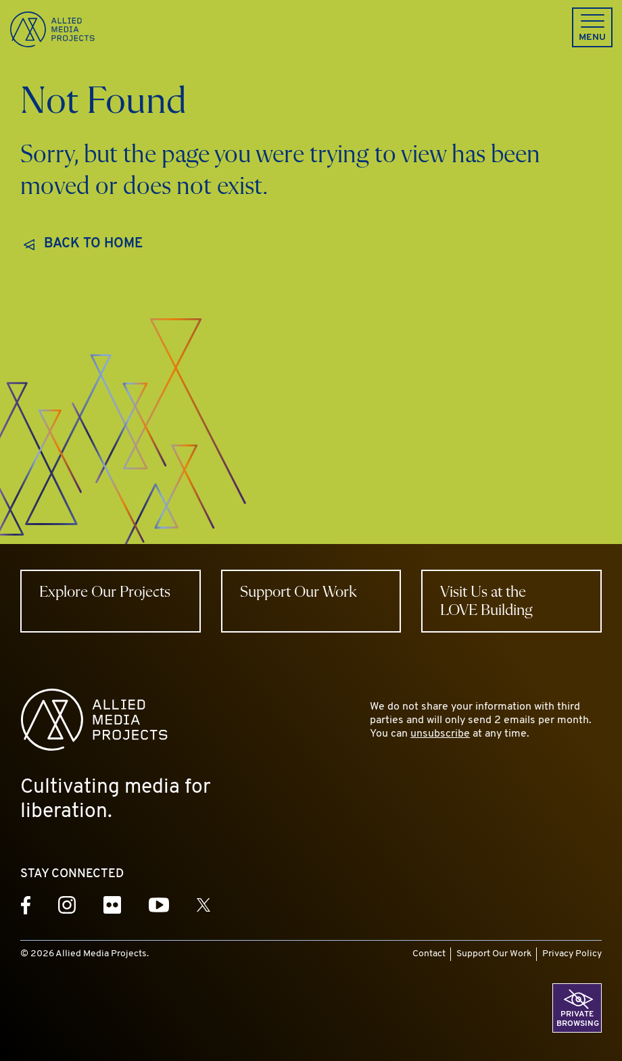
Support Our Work (493, 954)
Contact (429, 954)
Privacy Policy (572, 954)
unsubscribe (440, 734)
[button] (592, 27)
